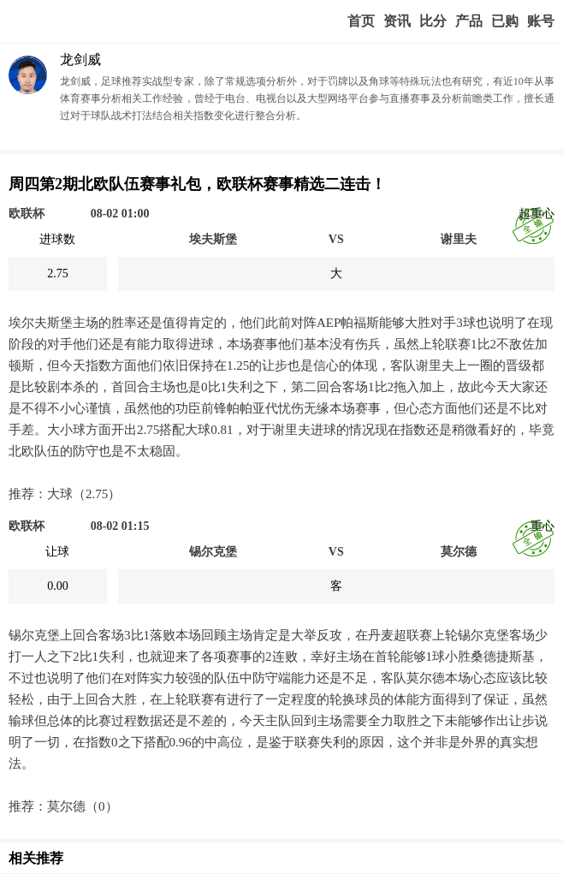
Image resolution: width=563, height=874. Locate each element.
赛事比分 (433, 21)
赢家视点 (397, 21)
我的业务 (505, 21)
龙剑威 (80, 59)
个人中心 (540, 21)
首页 (361, 21)
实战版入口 (469, 21)
